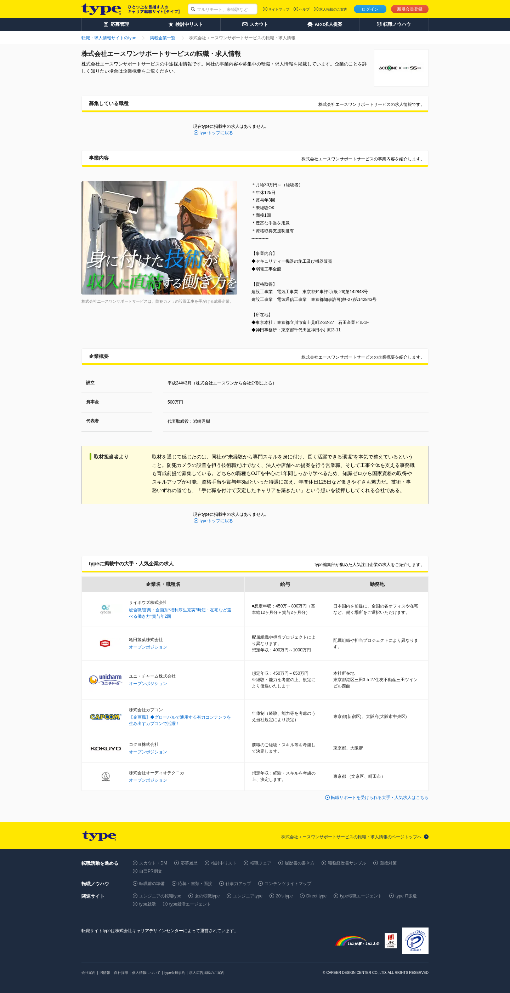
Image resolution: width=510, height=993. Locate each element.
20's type (284, 896)
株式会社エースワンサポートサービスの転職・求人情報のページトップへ (351, 836)
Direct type (316, 896)
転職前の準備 (152, 883)
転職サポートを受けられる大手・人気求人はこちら (380, 797)
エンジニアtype (247, 896)
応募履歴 (189, 863)
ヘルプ (304, 9)
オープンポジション (148, 647)
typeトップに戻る (216, 132)
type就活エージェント (190, 904)
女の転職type (207, 896)
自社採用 (121, 973)
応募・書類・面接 (195, 883)
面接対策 (388, 863)
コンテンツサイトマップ (288, 883)
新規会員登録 (410, 9)
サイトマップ (278, 9)
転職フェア (260, 863)
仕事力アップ (238, 883)
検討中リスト (224, 863)
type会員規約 (174, 973)
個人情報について (146, 973)
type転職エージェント (361, 896)
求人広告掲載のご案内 (207, 973)
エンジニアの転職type (160, 896)
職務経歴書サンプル (347, 863)
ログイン (370, 9)
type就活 (147, 904)
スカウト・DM (153, 863)
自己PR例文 (150, 871)
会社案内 (88, 973)
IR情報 (105, 973)
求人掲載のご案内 (333, 9)
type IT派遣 (406, 896)
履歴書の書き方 (299, 863)
